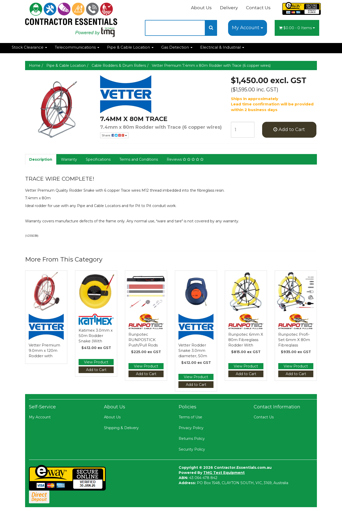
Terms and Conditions (138, 159)
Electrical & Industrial (222, 47)
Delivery (229, 7)
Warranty (69, 159)
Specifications (98, 159)
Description (40, 159)
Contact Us (258, 7)
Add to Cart (289, 129)
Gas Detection (177, 47)
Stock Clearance (29, 47)
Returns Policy (192, 438)
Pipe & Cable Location (130, 47)
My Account (247, 27)
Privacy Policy (191, 428)
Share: (114, 135)
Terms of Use (190, 417)
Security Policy (192, 449)
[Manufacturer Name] (161, 94)
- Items (297, 28)
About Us (201, 7)
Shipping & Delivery (121, 428)
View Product (96, 362)
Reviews (185, 159)
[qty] (242, 130)
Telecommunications (77, 47)
